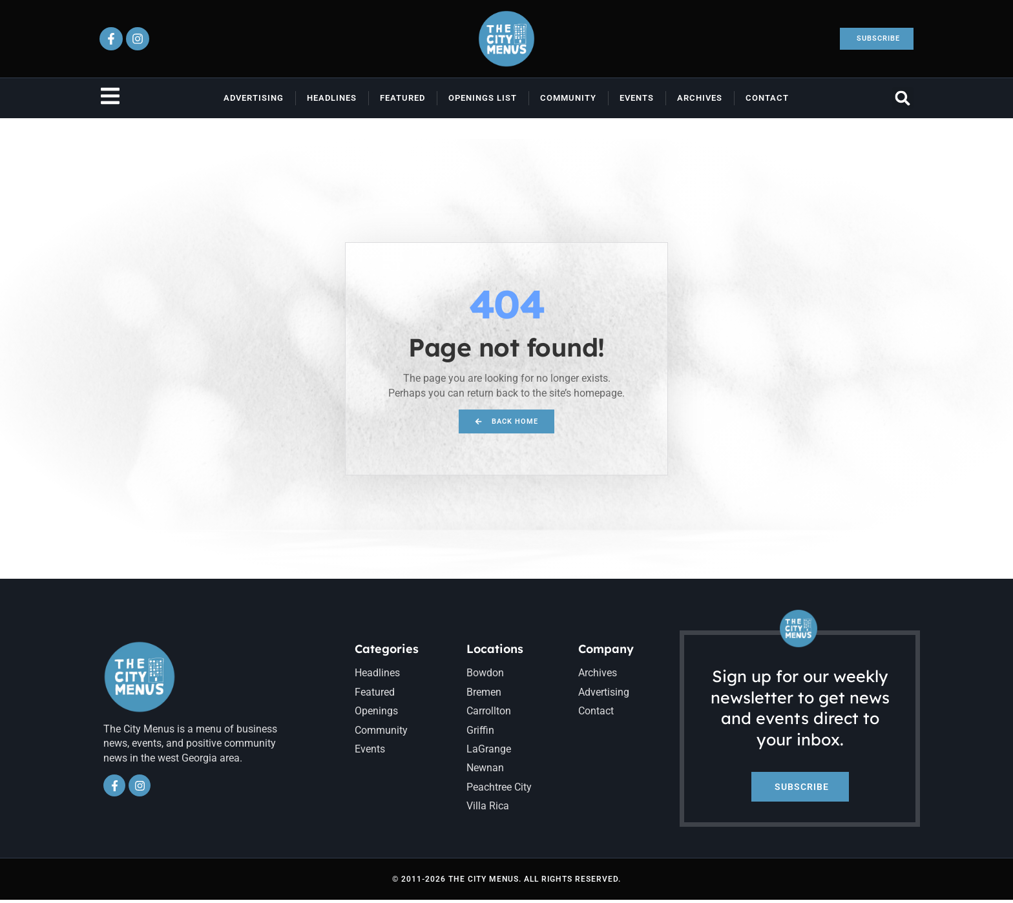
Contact (767, 98)
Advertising (254, 98)
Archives (699, 98)
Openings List (482, 98)
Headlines (332, 98)
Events (637, 98)
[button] (903, 98)
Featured (402, 98)
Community (568, 98)
